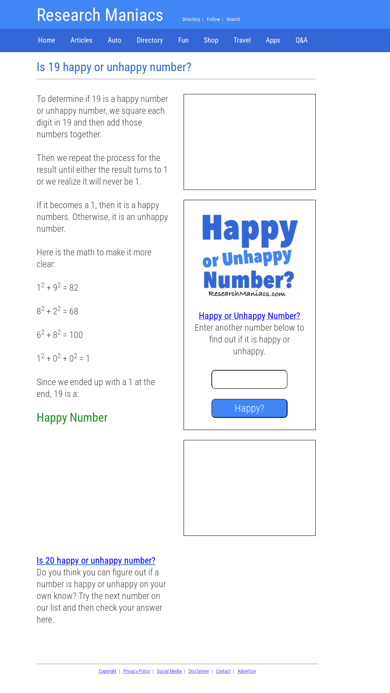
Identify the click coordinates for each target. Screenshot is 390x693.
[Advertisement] (102, 490)
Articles (81, 40)
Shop (211, 40)
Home (46, 40)
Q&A (302, 40)
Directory (150, 40)
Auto (114, 40)
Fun (183, 40)
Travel (242, 40)
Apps (273, 40)
